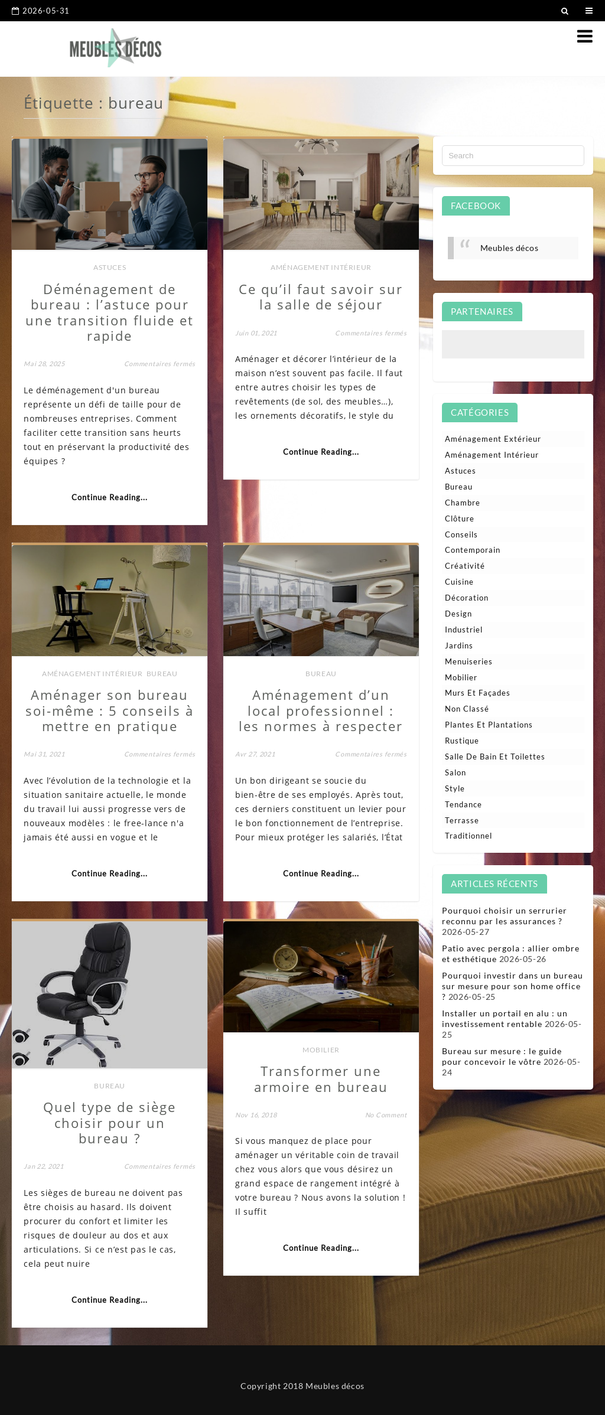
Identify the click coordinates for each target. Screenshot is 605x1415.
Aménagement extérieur (493, 439)
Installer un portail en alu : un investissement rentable (505, 1018)
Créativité (465, 565)
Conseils (461, 534)
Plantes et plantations (489, 724)
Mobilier (321, 1049)
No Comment (386, 1115)
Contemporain (472, 550)
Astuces (109, 267)
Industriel (464, 629)
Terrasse (462, 820)
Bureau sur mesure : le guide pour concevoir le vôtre (502, 1056)
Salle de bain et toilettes (495, 756)
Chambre (462, 502)
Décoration (467, 597)
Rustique (462, 740)
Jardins (459, 645)
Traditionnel (468, 835)
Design (458, 613)
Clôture (459, 518)
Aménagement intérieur (321, 267)
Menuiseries (469, 661)
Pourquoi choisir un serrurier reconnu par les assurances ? (504, 915)
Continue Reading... (109, 497)
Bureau (162, 673)
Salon (455, 772)
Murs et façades (477, 692)
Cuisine (459, 581)
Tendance (463, 804)
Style (455, 788)
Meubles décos (509, 248)
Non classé (467, 708)
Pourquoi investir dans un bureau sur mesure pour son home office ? (512, 986)
